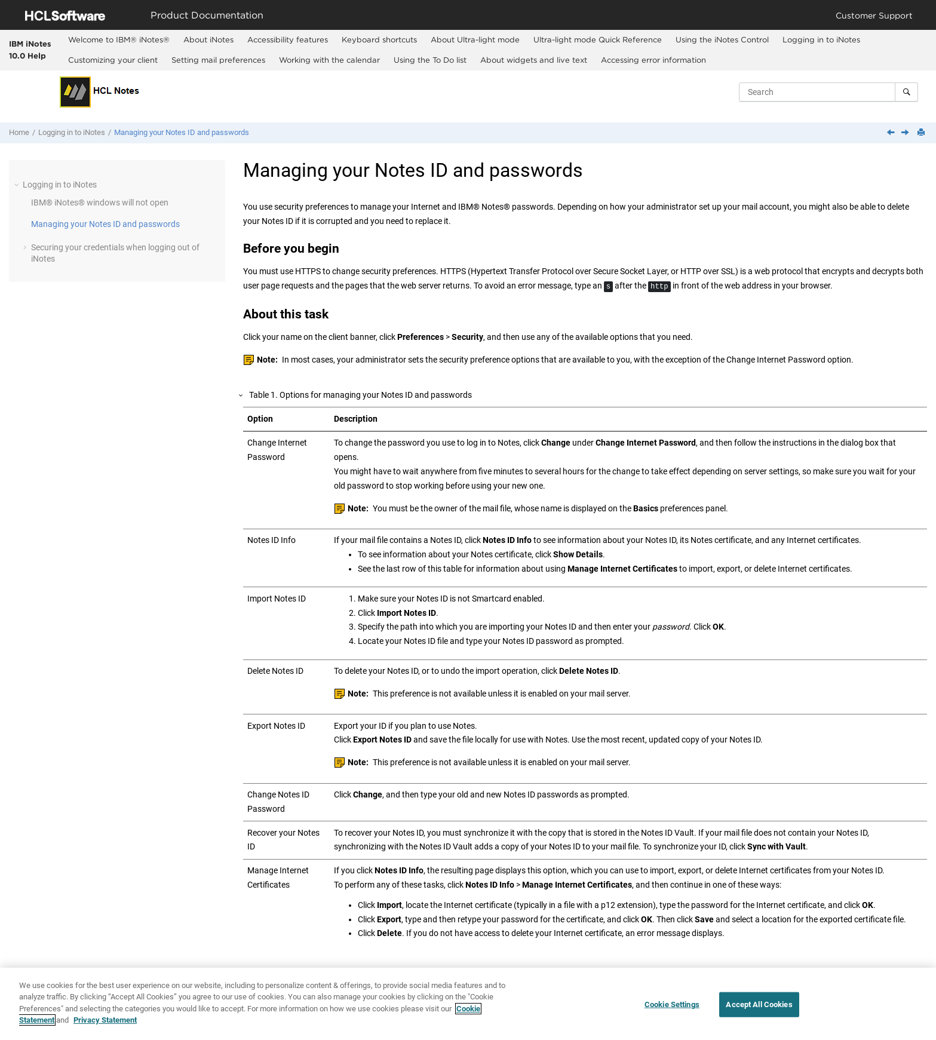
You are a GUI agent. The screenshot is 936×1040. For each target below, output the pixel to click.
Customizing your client (113, 60)
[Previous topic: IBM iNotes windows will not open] (892, 133)
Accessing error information (653, 60)
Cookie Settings (672, 1005)
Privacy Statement (105, 1021)
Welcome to (119, 39)
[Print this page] (922, 132)
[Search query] (828, 92)
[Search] (906, 92)
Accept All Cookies (759, 1005)
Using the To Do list (430, 60)
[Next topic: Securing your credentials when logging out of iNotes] (906, 133)
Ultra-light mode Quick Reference (597, 39)
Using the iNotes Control (722, 39)
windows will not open (99, 202)
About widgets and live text (533, 60)
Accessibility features (287, 39)
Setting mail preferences (218, 60)
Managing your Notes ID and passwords (181, 132)
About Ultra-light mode (475, 39)
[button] (18, 184)
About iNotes (208, 39)
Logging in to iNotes (821, 39)
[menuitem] (118, 40)
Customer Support (874, 15)
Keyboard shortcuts (379, 39)
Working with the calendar (329, 60)
